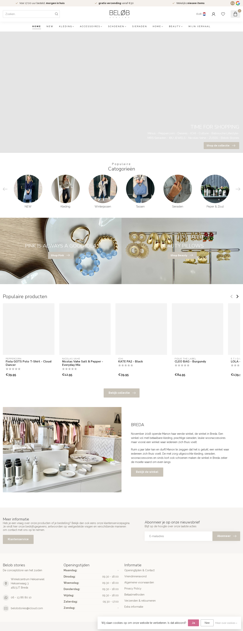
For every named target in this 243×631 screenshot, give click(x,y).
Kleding (65, 26)
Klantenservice (18, 539)
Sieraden (139, 26)
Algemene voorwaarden (139, 582)
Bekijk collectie (122, 393)
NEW (50, 26)
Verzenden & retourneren (140, 600)
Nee (207, 622)
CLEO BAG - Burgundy (190, 361)
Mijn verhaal (200, 26)
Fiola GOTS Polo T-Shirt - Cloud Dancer (28, 363)
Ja (193, 622)
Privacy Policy (132, 588)
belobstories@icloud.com (27, 608)
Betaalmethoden (134, 594)
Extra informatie (133, 606)
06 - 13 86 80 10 (21, 597)
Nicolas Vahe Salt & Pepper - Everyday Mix (82, 363)
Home (36, 26)
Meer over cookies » (226, 623)
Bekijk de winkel (147, 471)
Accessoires (90, 26)
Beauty (175, 26)
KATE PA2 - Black (130, 361)
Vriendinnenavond (135, 576)
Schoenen (116, 26)
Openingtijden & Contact (139, 570)
